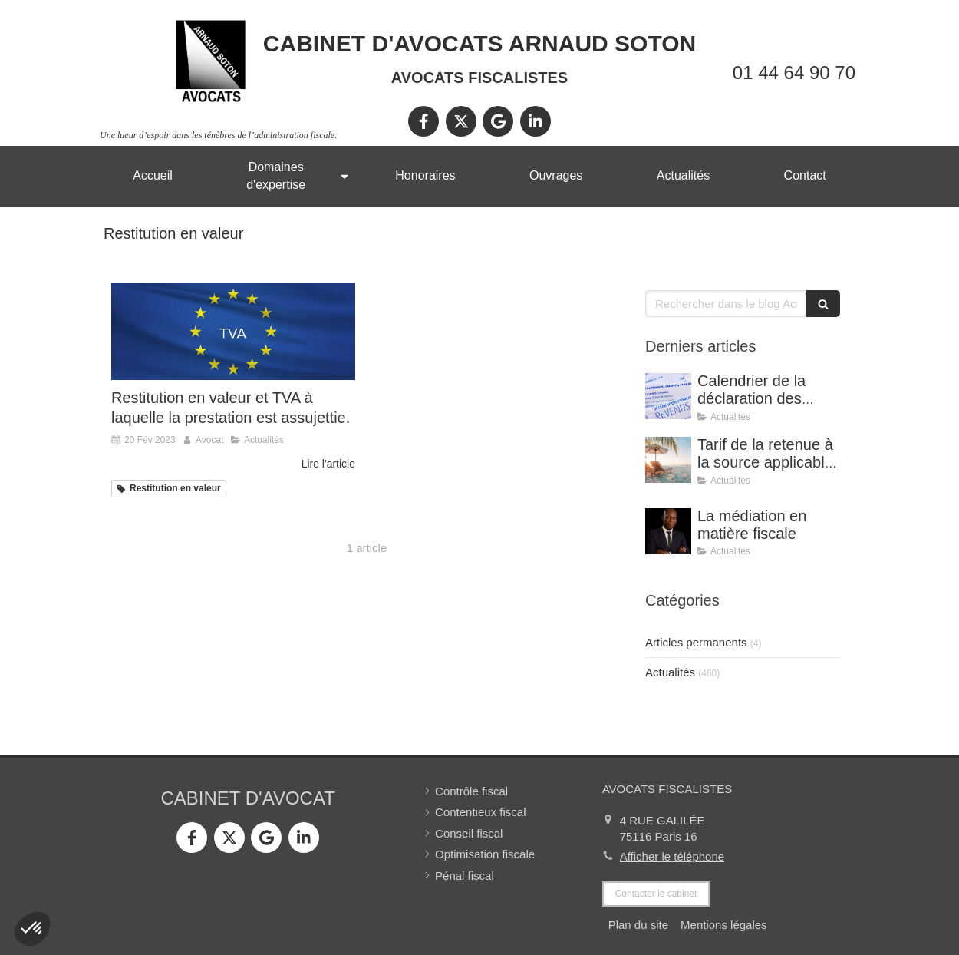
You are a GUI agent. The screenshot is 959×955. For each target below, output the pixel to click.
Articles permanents (696, 642)
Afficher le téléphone (672, 856)
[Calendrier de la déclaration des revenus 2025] (668, 396)
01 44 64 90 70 (794, 72)
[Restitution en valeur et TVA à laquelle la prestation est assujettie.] (233, 331)
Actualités (670, 672)
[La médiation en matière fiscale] (668, 531)
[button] (32, 928)
